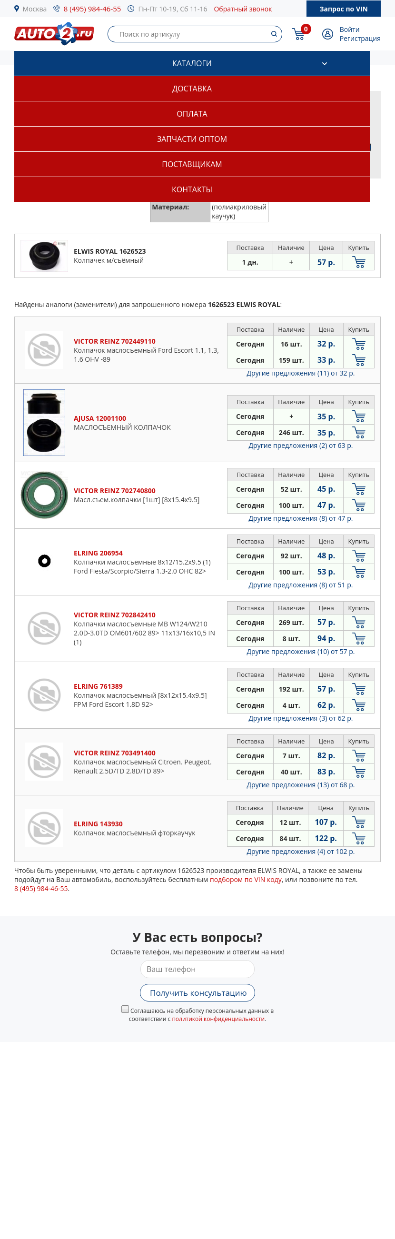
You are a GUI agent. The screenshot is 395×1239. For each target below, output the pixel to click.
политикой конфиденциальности (218, 1019)
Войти (350, 29)
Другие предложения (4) (301, 851)
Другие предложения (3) (301, 718)
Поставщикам (192, 164)
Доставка (192, 88)
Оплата (192, 114)
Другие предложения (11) (301, 372)
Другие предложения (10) (301, 651)
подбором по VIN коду (246, 879)
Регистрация (360, 38)
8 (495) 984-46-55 (92, 8)
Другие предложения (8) (301, 518)
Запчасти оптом (192, 139)
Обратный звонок (243, 8)
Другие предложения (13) (301, 784)
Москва (35, 8)
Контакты (192, 189)
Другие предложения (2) (301, 445)
